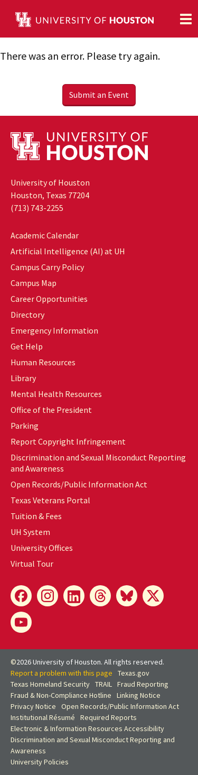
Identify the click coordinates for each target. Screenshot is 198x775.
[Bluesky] (126, 595)
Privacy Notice (33, 706)
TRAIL (103, 684)
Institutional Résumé (43, 717)
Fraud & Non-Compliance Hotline (61, 695)
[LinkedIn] (73, 595)
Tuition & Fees (36, 516)
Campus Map (33, 283)
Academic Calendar (45, 235)
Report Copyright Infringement (68, 441)
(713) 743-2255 (37, 207)
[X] (153, 595)
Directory (27, 314)
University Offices (42, 547)
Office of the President (51, 409)
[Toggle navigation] (185, 19)
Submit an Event (99, 94)
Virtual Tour (32, 563)
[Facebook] (21, 595)
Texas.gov (133, 673)
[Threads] (100, 595)
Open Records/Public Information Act (79, 484)
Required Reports (108, 717)
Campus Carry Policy (47, 267)
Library (23, 378)
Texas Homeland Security (50, 684)
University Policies (40, 762)
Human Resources (43, 362)
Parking (25, 425)
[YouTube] (21, 622)
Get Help (27, 346)
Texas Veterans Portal (50, 500)
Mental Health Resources (56, 394)
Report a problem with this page (61, 673)
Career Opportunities (49, 298)
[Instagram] (47, 595)
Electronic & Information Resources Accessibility (87, 728)
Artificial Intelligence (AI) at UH (68, 251)
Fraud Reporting (142, 684)
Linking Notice (139, 695)
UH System (30, 532)
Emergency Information (54, 330)
